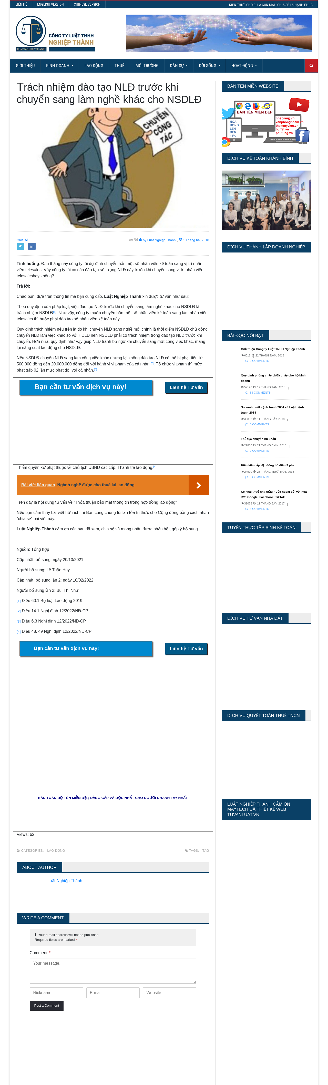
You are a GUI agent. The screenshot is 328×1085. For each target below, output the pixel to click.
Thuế (119, 65)
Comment (40, 895)
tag (205, 793)
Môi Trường (147, 65)
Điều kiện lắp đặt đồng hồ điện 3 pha (272, 470)
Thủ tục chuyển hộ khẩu (261, 444)
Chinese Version (87, 4)
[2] (19, 611)
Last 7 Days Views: (237, 986)
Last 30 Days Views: (238, 993)
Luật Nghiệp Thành (67, 823)
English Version (50, 4)
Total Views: (230, 1000)
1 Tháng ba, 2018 (190, 240)
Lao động (94, 65)
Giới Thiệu (25, 65)
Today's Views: (233, 978)
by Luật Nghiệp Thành (146, 240)
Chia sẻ (23, 240)
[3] (19, 621)
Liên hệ (21, 4)
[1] (19, 600)
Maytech (113, 1078)
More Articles (163, 1062)
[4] (19, 631)
